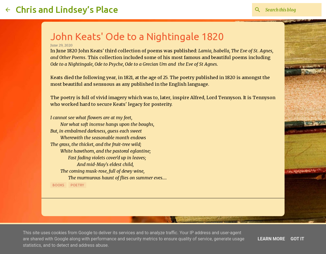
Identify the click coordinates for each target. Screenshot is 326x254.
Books (58, 185)
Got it (297, 238)
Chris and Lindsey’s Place (67, 9)
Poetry (77, 185)
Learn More (271, 238)
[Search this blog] (292, 9)
